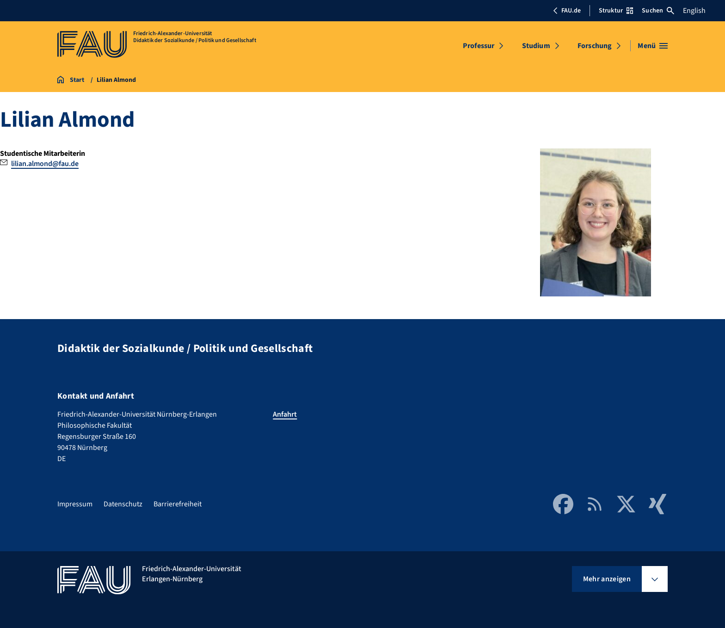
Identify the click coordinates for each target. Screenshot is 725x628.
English (694, 11)
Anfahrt (285, 414)
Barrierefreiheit (178, 504)
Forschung (595, 46)
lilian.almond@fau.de (45, 164)
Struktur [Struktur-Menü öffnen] (616, 10)
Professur (478, 46)
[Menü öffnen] (653, 46)
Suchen (658, 10)
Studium (536, 46)
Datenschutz (123, 504)
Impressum (74, 504)
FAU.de (567, 10)
